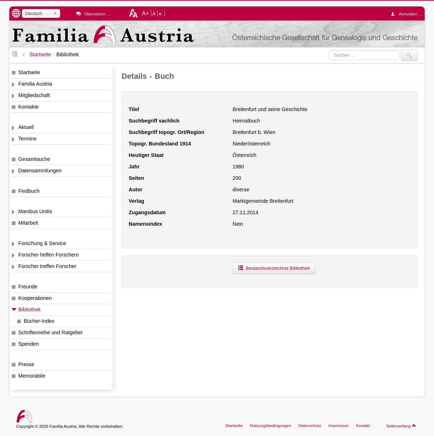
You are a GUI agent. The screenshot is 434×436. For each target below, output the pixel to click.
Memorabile (31, 376)
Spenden (28, 344)
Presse (26, 364)
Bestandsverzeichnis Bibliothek (274, 268)
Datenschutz (309, 425)
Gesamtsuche (34, 159)
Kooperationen (35, 298)
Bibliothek (29, 309)
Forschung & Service (42, 243)
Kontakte (28, 107)
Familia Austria (35, 84)
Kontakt (363, 425)
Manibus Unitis (35, 211)
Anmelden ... (408, 14)
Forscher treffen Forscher (47, 266)
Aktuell (26, 127)
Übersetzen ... (97, 14)
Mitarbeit (28, 223)
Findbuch (28, 191)
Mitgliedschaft (34, 95)
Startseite (29, 72)
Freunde (28, 286)
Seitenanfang (401, 425)
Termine (27, 139)
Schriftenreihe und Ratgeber (50, 332)
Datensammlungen (40, 170)
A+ (145, 13)
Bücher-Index (39, 321)
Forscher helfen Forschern (48, 255)
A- (161, 14)
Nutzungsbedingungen (270, 425)
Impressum (338, 425)
